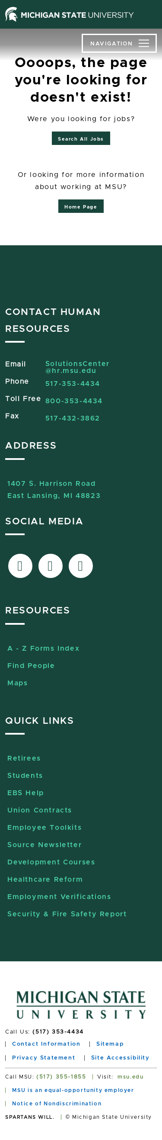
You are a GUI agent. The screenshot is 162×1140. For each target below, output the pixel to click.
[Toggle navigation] (119, 43)
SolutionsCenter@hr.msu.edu (77, 367)
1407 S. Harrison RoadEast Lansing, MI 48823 (54, 484)
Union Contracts (39, 810)
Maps (17, 683)
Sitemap (110, 1044)
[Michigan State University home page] (69, 14)
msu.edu (130, 1076)
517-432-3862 (72, 418)
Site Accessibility (120, 1058)
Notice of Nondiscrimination (57, 1103)
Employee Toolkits (44, 827)
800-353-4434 (74, 401)
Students (25, 775)
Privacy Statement (43, 1058)
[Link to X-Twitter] (50, 566)
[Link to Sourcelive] (81, 566)
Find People (31, 665)
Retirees (24, 758)
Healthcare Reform (45, 879)
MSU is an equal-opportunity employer (73, 1090)
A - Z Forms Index (43, 648)
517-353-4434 (72, 383)
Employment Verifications (59, 896)
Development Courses (51, 862)
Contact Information (46, 1044)
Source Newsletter (44, 844)
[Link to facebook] (20, 566)
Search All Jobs (81, 139)
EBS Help (25, 793)
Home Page (80, 207)
